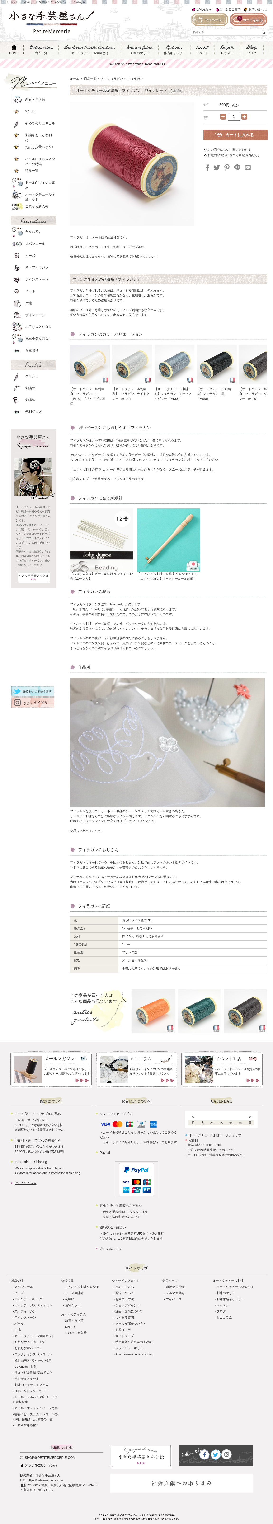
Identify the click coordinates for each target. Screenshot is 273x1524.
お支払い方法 (124, 1299)
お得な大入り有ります (29, 1342)
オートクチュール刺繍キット (34, 1336)
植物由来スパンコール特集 (33, 1360)
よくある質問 (124, 1317)
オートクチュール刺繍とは (235, 1287)
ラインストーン (25, 1317)
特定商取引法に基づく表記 (133, 1342)
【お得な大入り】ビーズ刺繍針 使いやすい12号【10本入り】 (101, 575)
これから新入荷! (76, 1333)
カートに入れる (240, 135)
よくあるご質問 (230, 9)
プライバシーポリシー (130, 1348)
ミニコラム (224, 1317)
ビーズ (19, 1293)
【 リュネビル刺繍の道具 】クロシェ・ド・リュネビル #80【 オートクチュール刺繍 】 (168, 575)
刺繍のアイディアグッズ (31, 1385)
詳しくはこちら (25, 1183)
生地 (17, 1330)
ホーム (74, 78)
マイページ (173, 1299)
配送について (124, 1293)
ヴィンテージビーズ (28, 1299)
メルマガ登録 (175, 1293)
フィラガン (135, 78)
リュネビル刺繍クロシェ (82, 1287)
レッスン (223, 1305)
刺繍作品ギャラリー (230, 1299)
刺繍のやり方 (226, 1293)
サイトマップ (124, 1336)
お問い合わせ (258, 9)
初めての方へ (124, 1287)
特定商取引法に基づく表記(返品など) (233, 155)
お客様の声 (123, 1330)
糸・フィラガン (112, 78)
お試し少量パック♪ (27, 1348)
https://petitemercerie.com (45, 1480)
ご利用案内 (204, 9)
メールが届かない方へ (130, 1323)
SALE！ (70, 1326)
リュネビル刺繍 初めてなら (33, 1372)
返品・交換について (129, 1311)
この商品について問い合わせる (229, 149)
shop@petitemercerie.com (50, 1457)
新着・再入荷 (74, 1320)
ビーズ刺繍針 (74, 1293)
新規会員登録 (175, 1287)
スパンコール (23, 1287)
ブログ (221, 1311)
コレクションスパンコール (33, 1354)
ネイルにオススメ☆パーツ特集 (36, 1408)
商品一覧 (90, 78)
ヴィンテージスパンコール (33, 1305)
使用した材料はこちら (85, 830)
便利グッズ (72, 1305)
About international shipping (134, 1354)
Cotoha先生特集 (25, 1366)
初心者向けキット (26, 1378)
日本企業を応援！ (26, 1425)
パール (19, 1323)
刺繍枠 (69, 1299)
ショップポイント (127, 1305)
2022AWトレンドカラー (31, 1391)
